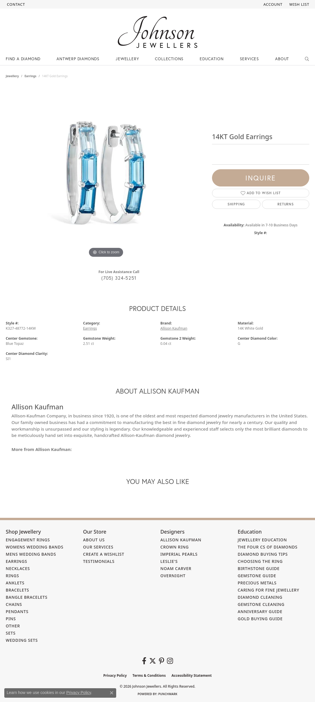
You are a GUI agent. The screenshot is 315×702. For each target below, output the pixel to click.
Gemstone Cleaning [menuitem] (261, 604)
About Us (94, 539)
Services (249, 58)
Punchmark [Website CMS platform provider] (168, 694)
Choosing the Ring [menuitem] (260, 561)
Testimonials (99, 561)
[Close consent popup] (111, 693)
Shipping (236, 204)
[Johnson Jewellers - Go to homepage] (157, 31)
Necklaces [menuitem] (18, 568)
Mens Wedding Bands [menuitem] (31, 554)
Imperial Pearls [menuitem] (179, 554)
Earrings (30, 76)
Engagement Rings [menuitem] (28, 539)
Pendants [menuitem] (17, 611)
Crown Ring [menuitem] (174, 547)
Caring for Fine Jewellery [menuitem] (269, 590)
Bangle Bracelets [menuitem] (27, 597)
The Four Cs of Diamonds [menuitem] (268, 547)
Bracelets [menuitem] (17, 590)
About (282, 58)
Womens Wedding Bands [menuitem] (34, 547)
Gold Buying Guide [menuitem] (260, 618)
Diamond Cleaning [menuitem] (260, 597)
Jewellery (127, 58)
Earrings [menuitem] (16, 561)
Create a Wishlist (104, 554)
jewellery (12, 76)
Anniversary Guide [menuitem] (260, 611)
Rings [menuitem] (12, 575)
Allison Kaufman (173, 328)
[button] (272, 4)
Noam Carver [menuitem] (175, 568)
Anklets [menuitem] (15, 583)
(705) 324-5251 (118, 278)
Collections (169, 58)
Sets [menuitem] (10, 633)
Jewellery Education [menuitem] (262, 539)
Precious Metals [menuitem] (257, 583)
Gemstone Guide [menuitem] (257, 575)
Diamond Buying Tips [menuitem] (263, 554)
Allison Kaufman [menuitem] (180, 539)
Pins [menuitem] (11, 618)
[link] (15, 4)
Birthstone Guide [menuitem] (259, 568)
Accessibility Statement (192, 675)
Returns (285, 204)
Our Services (98, 547)
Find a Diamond (23, 58)
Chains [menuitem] (14, 604)
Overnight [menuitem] (173, 575)
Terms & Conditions (149, 675)
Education (211, 58)
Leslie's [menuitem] (169, 561)
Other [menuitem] (13, 626)
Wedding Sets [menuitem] (22, 640)
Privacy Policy (115, 675)
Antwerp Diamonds (78, 58)
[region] (106, 173)
